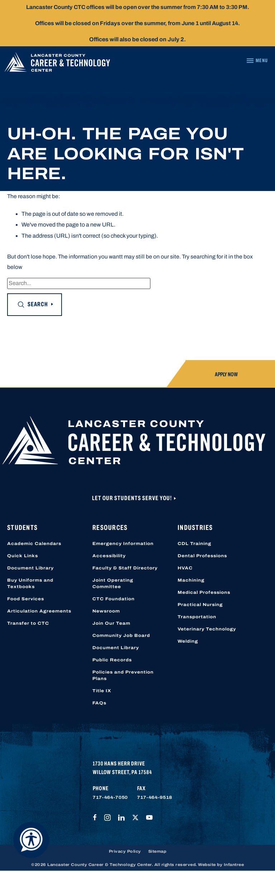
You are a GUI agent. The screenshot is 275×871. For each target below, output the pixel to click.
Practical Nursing (200, 604)
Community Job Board (121, 635)
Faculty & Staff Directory (125, 567)
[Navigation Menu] (257, 60)
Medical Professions (204, 592)
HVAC (185, 567)
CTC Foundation (113, 598)
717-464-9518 (154, 797)
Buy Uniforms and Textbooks (30, 583)
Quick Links (22, 555)
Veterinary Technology (207, 629)
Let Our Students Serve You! (132, 498)
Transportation (197, 616)
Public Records (112, 659)
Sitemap (157, 851)
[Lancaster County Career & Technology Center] (57, 63)
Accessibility (109, 555)
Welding (188, 641)
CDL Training (194, 543)
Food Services (25, 598)
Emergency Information (123, 543)
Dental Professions (202, 555)
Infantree (234, 864)
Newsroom (106, 611)
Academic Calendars (34, 543)
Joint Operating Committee (112, 583)
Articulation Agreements (39, 611)
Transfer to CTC (28, 623)
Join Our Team (111, 623)
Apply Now (226, 374)
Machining (191, 580)
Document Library (30, 567)
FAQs (99, 702)
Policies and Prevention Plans (123, 675)
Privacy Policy (125, 851)
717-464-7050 (110, 797)
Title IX (101, 690)
